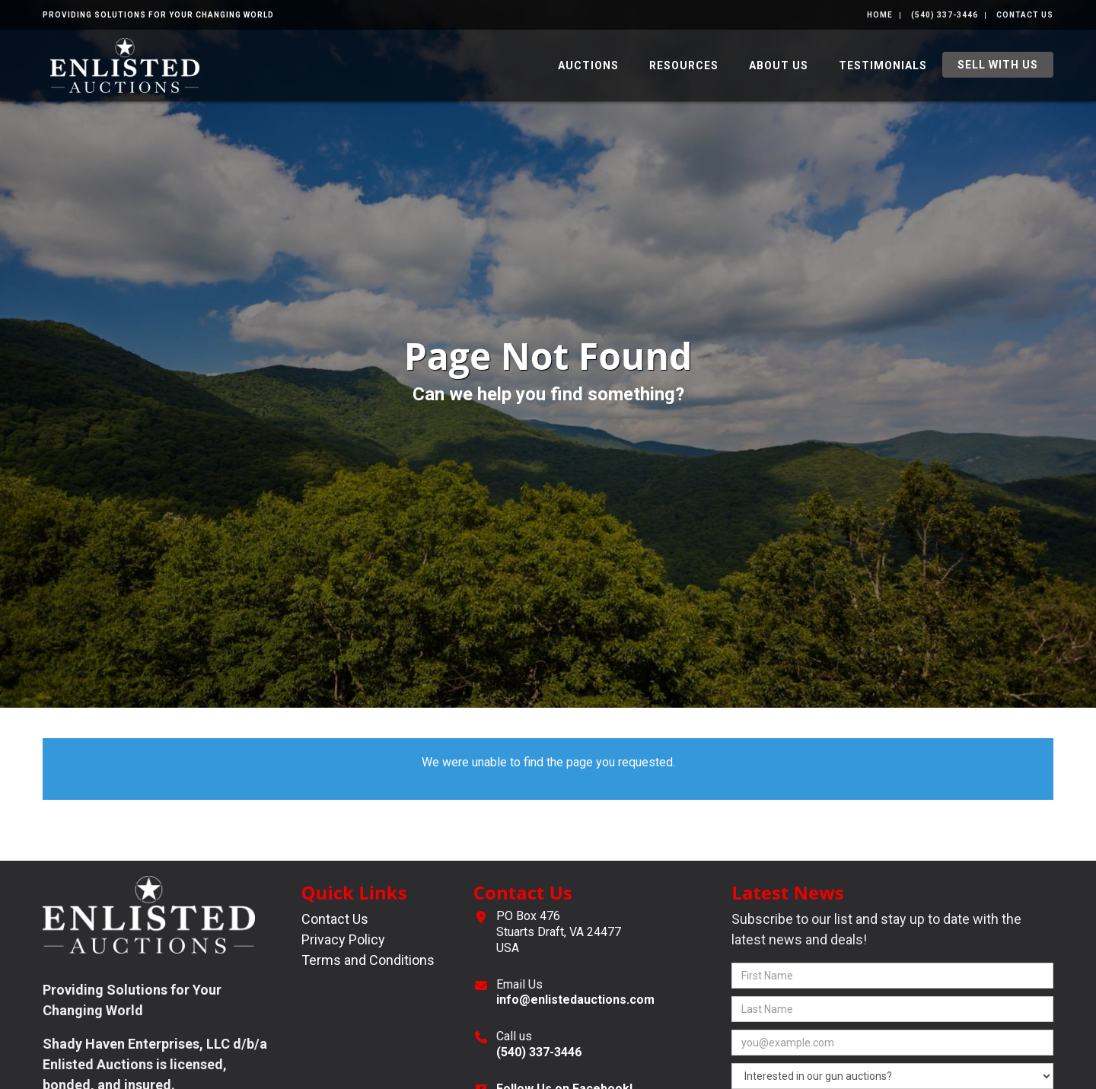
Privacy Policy (343, 939)
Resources (683, 65)
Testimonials (883, 65)
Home (880, 15)
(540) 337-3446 (944, 15)
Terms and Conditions (368, 960)
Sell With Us (997, 65)
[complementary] (110, 1005)
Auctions (588, 65)
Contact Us (1024, 15)
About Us (778, 65)
